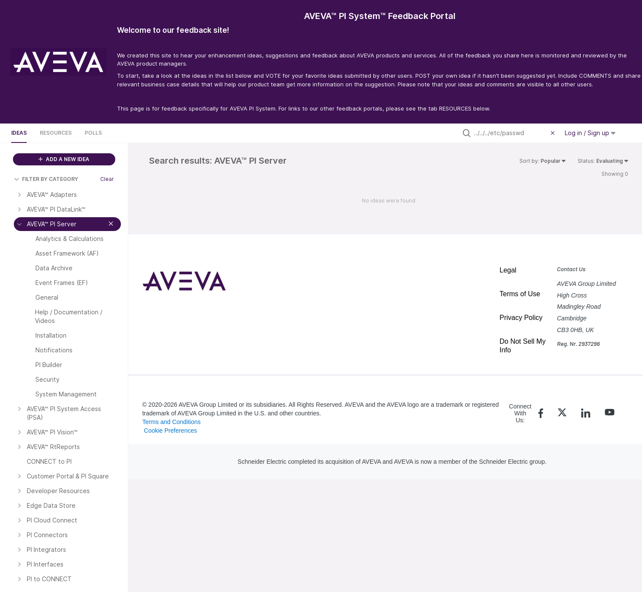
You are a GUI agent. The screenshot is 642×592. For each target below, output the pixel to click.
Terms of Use (520, 294)
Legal (508, 270)
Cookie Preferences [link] (170, 430)
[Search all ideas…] (510, 133)
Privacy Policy (521, 317)
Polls (93, 133)
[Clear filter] (554, 133)
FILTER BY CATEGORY (46, 179)
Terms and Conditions (171, 421)
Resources (56, 133)
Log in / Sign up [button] (590, 132)
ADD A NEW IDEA (63, 159)
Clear (107, 179)
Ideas (19, 133)
